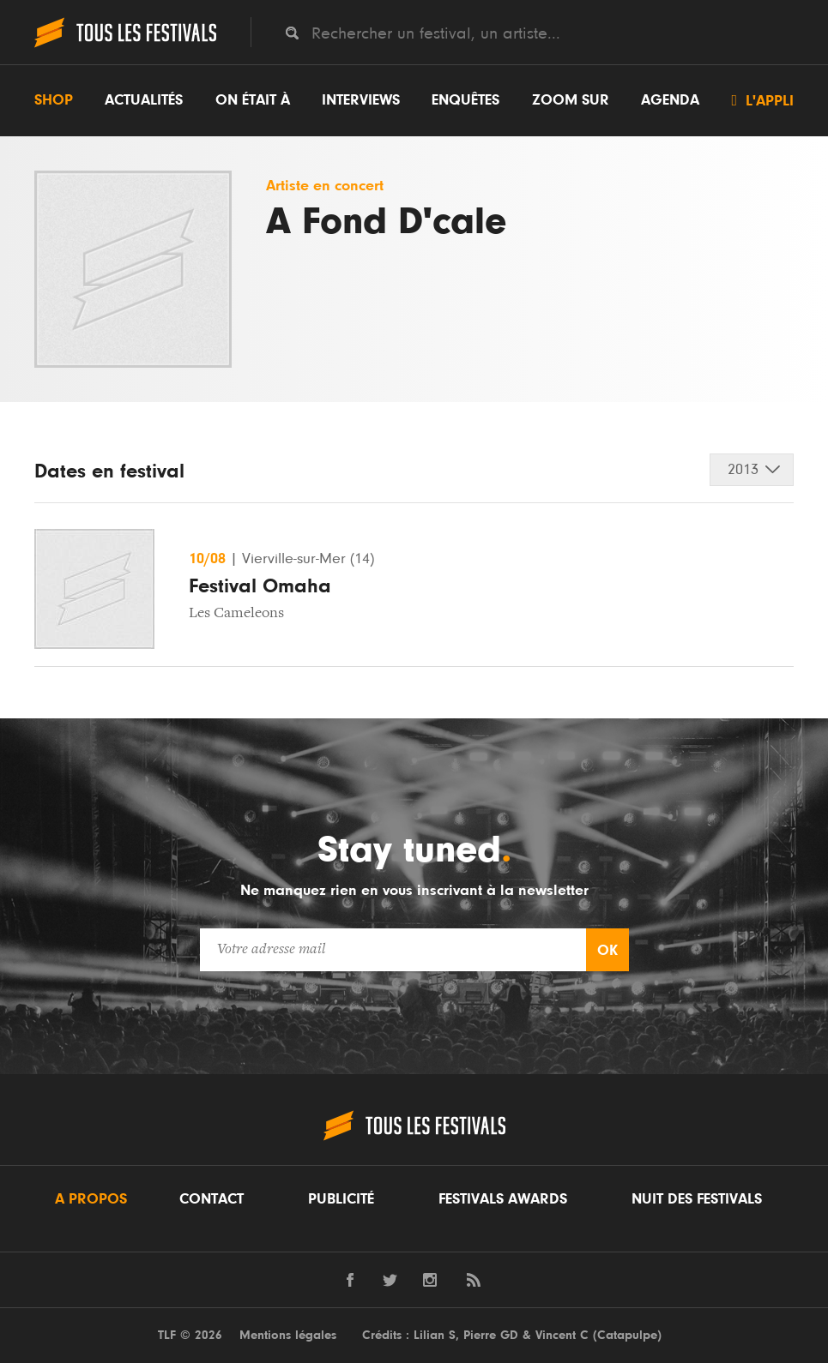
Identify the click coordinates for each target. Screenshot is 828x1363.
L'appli (762, 100)
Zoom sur (570, 100)
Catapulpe (627, 1335)
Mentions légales (287, 1335)
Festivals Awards (502, 1199)
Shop (53, 100)
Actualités (144, 100)
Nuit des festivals (697, 1199)
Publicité (341, 1199)
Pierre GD (490, 1335)
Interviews (361, 100)
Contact (211, 1199)
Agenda (670, 100)
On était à (252, 100)
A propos (91, 1199)
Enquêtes (465, 100)
